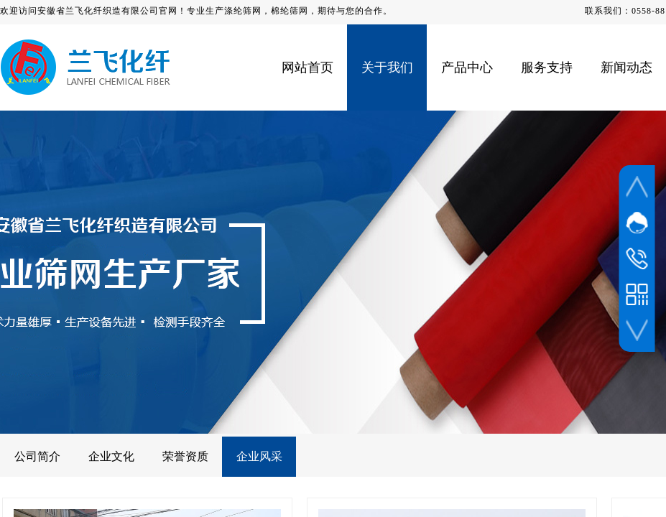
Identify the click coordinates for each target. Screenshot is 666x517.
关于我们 (387, 67)
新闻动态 (626, 67)
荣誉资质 (185, 456)
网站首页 (307, 67)
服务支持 (547, 67)
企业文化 (111, 456)
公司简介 (37, 456)
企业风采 (259, 456)
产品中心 (467, 67)
